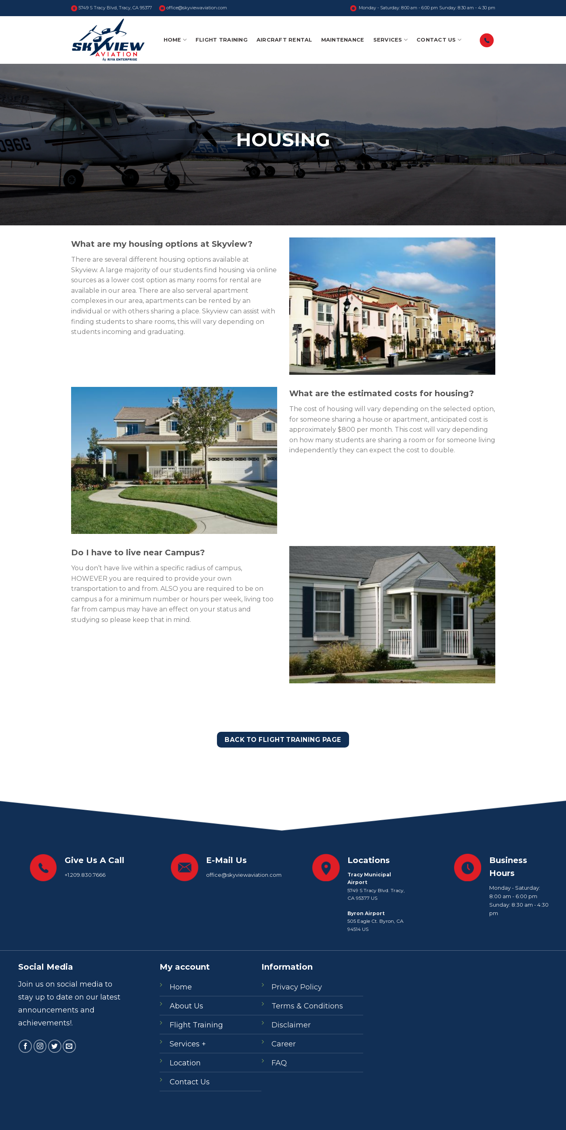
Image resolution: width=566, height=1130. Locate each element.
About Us (186, 1006)
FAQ (279, 1063)
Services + (188, 1044)
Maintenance (342, 40)
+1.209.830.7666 (85, 875)
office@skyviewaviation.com (193, 8)
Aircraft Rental (284, 40)
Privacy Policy (296, 987)
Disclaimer (291, 1025)
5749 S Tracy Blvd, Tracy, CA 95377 (111, 8)
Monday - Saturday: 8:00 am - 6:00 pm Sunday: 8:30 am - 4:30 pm (422, 8)
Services (390, 40)
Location (185, 1063)
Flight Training (222, 40)
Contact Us (439, 40)
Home (175, 40)
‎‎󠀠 (487, 40)
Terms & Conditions (307, 1006)
